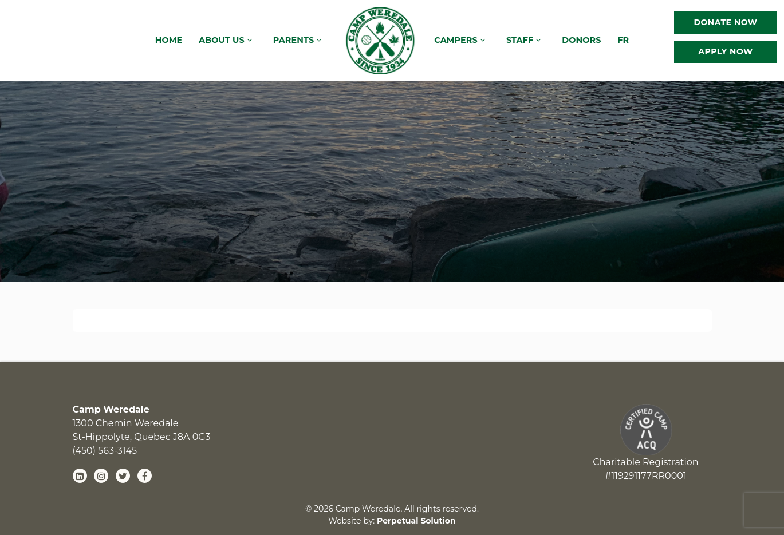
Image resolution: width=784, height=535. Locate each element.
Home (169, 40)
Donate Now (725, 22)
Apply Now (725, 51)
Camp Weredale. (370, 509)
